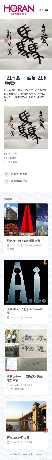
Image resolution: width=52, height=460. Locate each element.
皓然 (15, 162)
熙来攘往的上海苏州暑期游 (23, 258)
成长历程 (12, 158)
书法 (10, 162)
